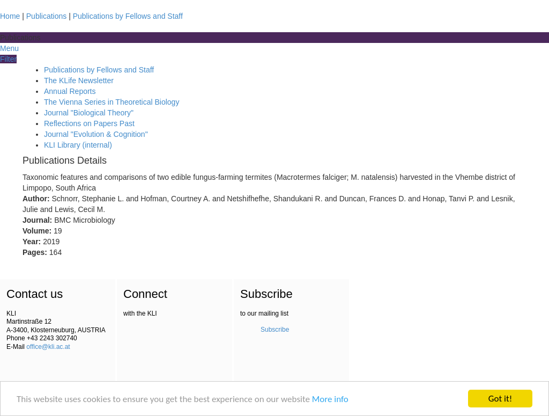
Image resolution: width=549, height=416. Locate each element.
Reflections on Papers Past (89, 123)
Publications (46, 16)
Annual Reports (70, 91)
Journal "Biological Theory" (88, 112)
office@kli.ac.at (48, 347)
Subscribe (275, 329)
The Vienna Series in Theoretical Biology (111, 102)
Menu (9, 48)
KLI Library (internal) (78, 145)
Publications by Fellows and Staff (128, 16)
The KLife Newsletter (79, 80)
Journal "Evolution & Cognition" (96, 134)
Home (10, 16)
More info (330, 400)
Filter (8, 59)
